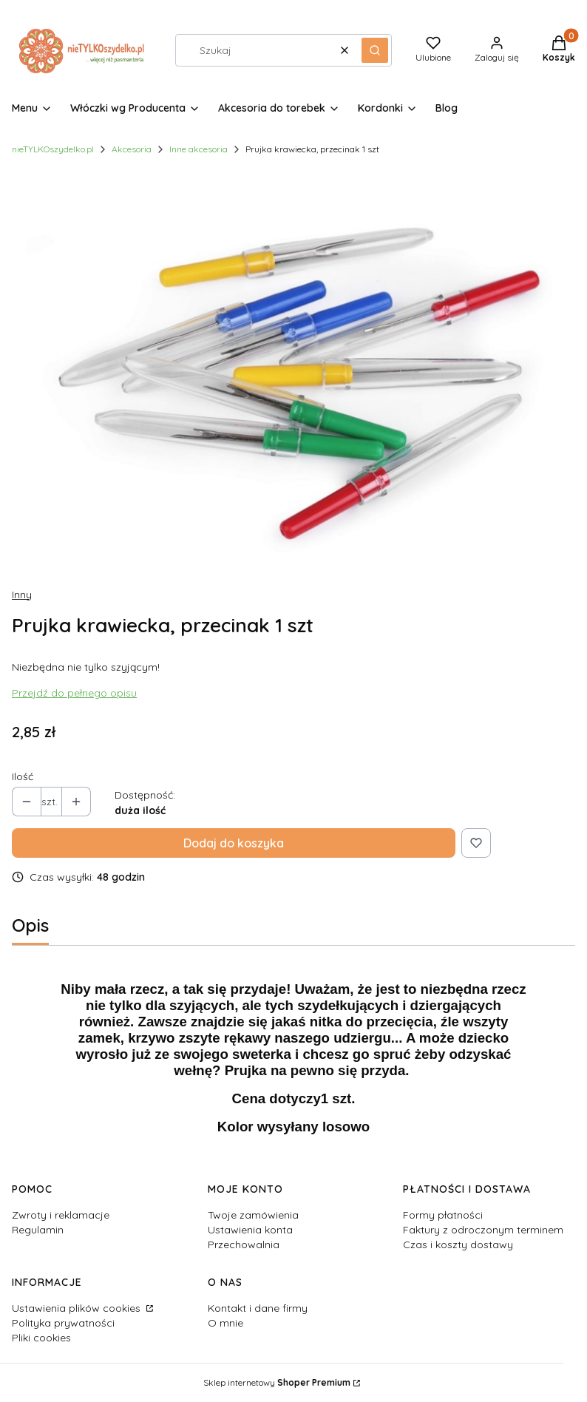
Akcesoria (132, 149)
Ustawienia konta (250, 1229)
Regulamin (38, 1229)
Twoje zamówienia (253, 1215)
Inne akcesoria (198, 149)
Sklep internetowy (276, 1382)
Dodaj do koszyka (233, 843)
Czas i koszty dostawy (458, 1244)
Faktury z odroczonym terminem (483, 1229)
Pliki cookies (41, 1337)
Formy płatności (443, 1215)
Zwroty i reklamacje (60, 1215)
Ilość (22, 776)
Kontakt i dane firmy (258, 1308)
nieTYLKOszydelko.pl (53, 149)
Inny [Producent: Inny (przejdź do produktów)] (22, 594)
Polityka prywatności (63, 1323)
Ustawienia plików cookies (77, 1308)
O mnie (225, 1323)
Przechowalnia (243, 1244)
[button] (375, 50)
